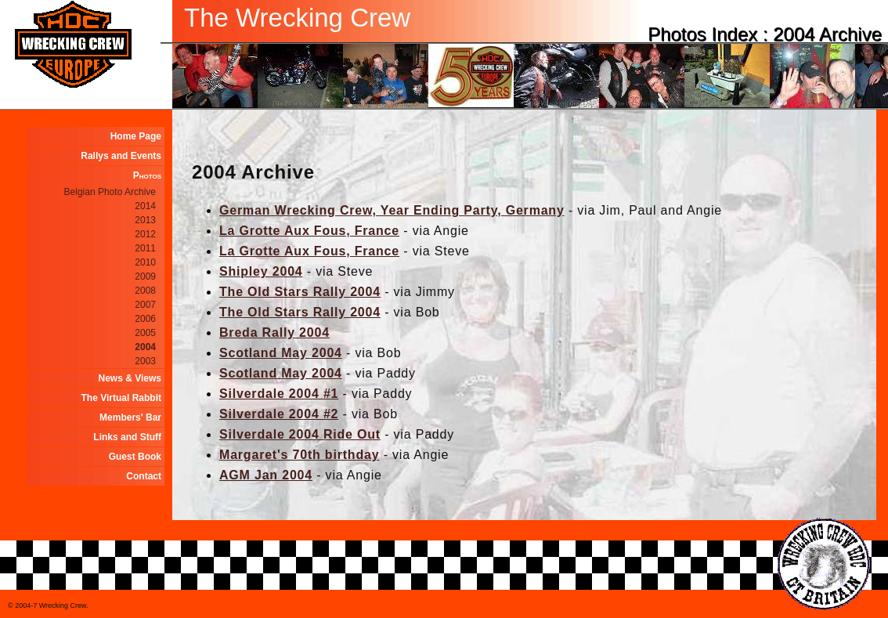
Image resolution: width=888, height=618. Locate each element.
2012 (145, 234)
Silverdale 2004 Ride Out (300, 434)
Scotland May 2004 (280, 353)
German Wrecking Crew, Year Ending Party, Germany (392, 210)
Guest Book (135, 456)
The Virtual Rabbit (121, 397)
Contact (143, 476)
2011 (145, 248)
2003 (145, 361)
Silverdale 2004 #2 (278, 414)
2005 (145, 332)
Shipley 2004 (261, 271)
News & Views (130, 378)
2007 (145, 304)
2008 (145, 290)
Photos (147, 175)
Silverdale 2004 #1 (278, 393)
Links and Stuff (127, 437)
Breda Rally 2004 (274, 332)
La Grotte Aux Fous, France (309, 230)
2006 (145, 318)
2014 (145, 206)
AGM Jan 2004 (265, 475)
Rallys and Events (121, 155)
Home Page (135, 136)
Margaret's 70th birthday (299, 454)
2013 (145, 220)
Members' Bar (130, 417)
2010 (145, 262)
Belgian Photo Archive (110, 191)
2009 (145, 276)
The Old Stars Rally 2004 (300, 291)
